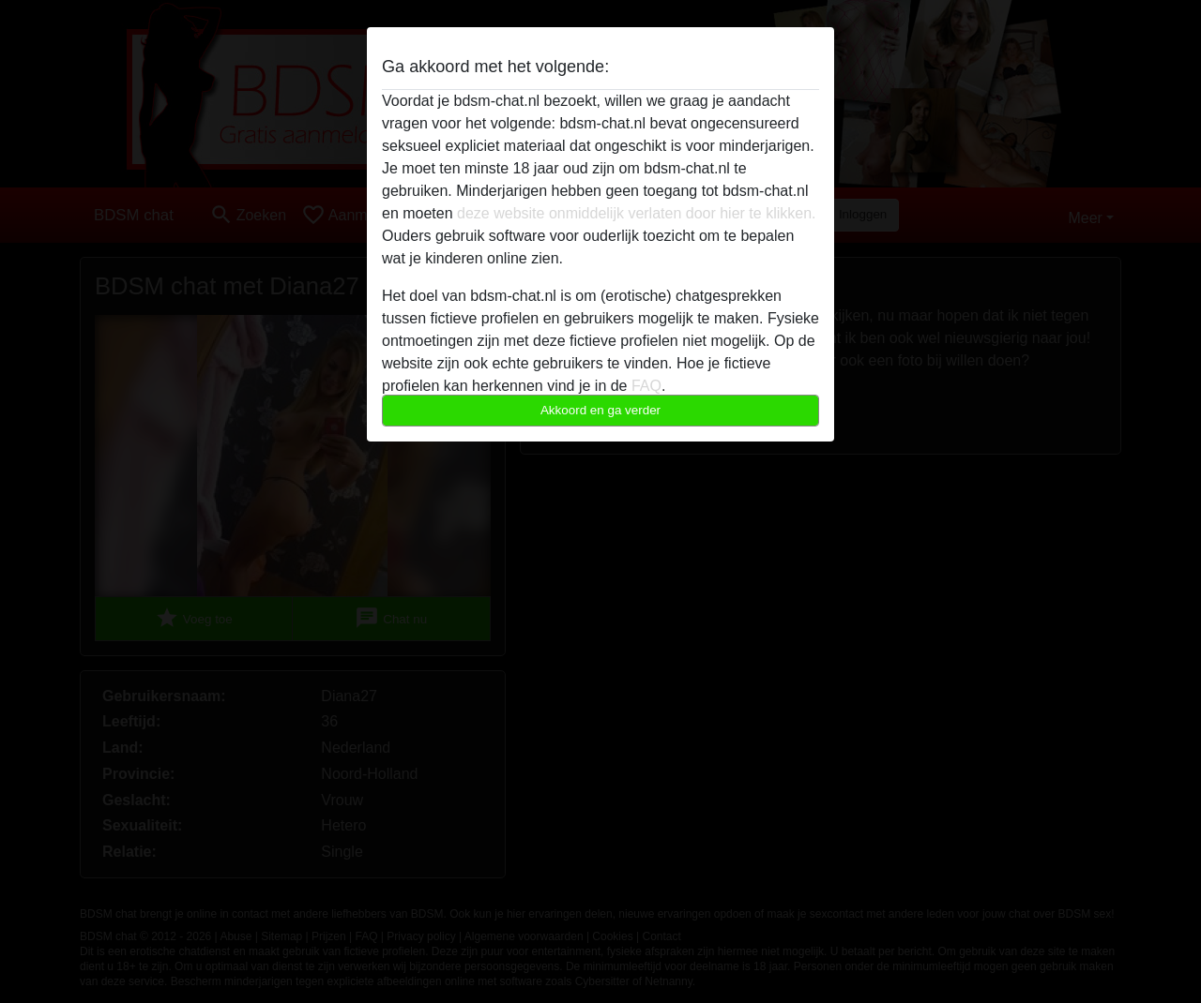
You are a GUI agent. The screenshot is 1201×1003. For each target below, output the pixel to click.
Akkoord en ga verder (600, 410)
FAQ (646, 386)
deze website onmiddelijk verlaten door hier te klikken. (636, 213)
